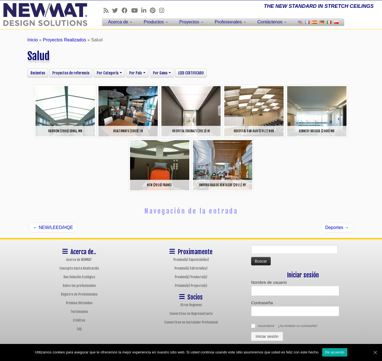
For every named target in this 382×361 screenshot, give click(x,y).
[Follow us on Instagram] (163, 10)
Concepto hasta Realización (79, 268)
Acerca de (120, 22)
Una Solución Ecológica (79, 277)
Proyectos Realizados (64, 39)
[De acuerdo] (375, 352)
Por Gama (162, 73)
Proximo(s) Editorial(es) (191, 268)
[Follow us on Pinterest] (154, 10)
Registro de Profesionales (79, 294)
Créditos (79, 320)
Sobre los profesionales (79, 286)
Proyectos (191, 22)
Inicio (32, 39)
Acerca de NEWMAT (79, 260)
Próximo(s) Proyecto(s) (191, 286)
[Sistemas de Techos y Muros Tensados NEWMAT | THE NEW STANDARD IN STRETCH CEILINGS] (44, 14)
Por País (137, 73)
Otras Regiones (191, 305)
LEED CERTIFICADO (191, 73)
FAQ (79, 329)
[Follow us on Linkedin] (145, 10)
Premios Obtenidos (79, 303)
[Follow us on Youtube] (136, 10)
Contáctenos (271, 22)
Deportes (337, 227)
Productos (156, 22)
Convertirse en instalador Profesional (191, 322)
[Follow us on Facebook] (126, 10)
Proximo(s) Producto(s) (191, 277)
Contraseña (262, 302)
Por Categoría (109, 73)
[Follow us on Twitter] (117, 10)
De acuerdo (335, 352)
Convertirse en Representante (191, 314)
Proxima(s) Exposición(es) (191, 260)
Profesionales (230, 22)
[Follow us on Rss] (107, 10)
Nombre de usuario (269, 282)
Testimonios (79, 312)
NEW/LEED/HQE (53, 227)
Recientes (37, 73)
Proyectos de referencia (70, 73)
